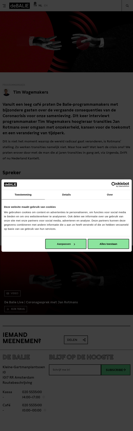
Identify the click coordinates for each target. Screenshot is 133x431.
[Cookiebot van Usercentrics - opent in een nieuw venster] (114, 184)
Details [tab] (66, 194)
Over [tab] (110, 194)
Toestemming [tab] (23, 194)
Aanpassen (66, 243)
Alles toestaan (108, 243)
